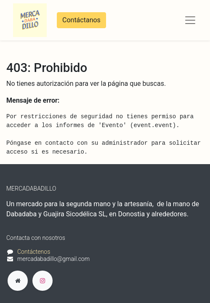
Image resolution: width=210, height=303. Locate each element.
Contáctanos (81, 20)
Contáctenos (33, 251)
